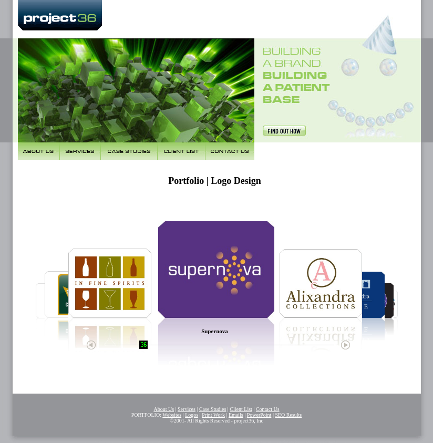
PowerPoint (259, 415)
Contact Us (268, 409)
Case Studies (212, 409)
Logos (191, 415)
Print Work (213, 415)
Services (186, 409)
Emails (236, 415)
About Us (163, 409)
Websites (171, 415)
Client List (241, 409)
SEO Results (288, 415)
